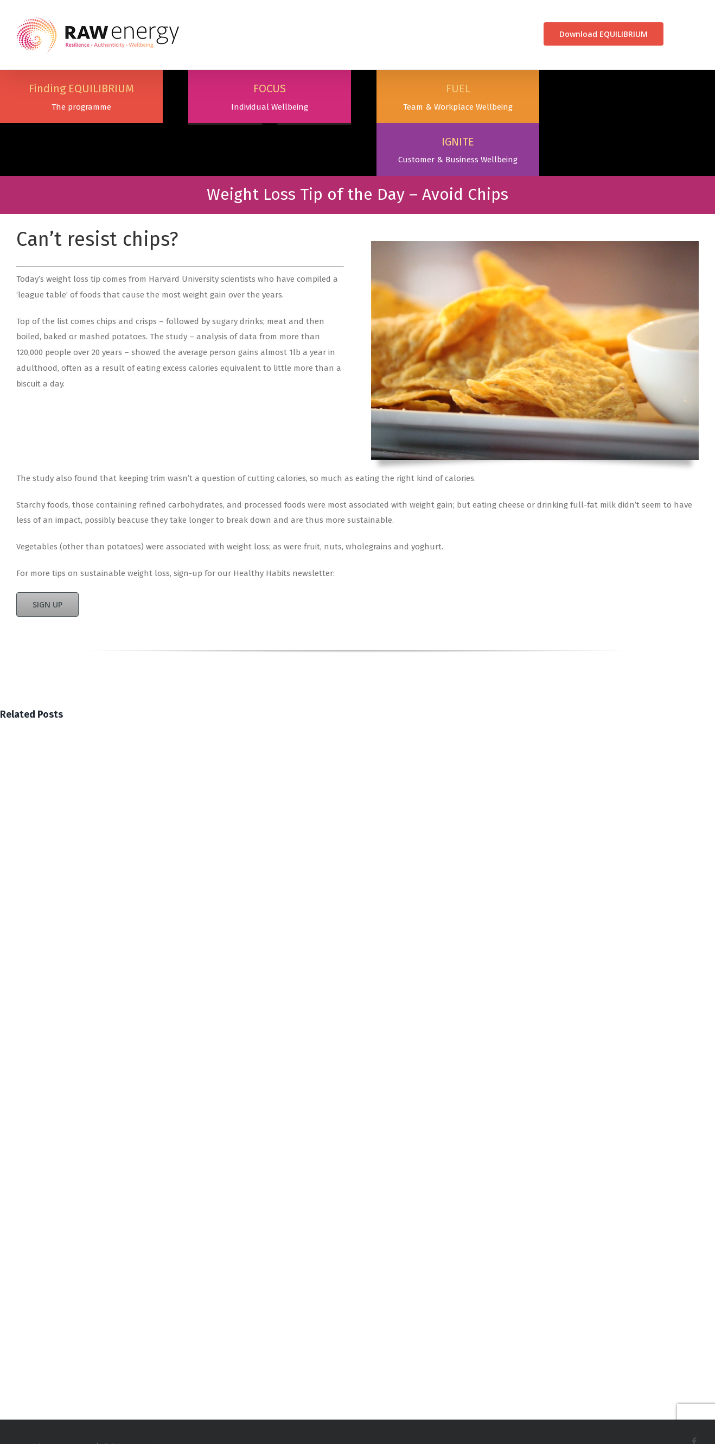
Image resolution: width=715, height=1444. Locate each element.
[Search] (681, 34)
